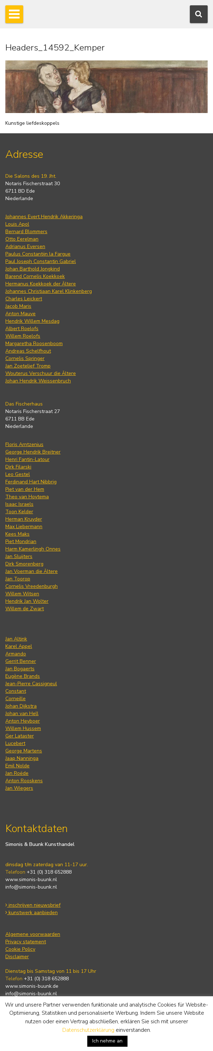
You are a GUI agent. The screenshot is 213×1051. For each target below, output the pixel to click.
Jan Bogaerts (20, 668)
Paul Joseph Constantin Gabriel (40, 261)
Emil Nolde (17, 765)
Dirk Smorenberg (24, 564)
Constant (15, 691)
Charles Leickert (23, 298)
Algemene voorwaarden (32, 934)
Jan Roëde (16, 773)
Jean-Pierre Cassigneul (31, 683)
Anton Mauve (20, 313)
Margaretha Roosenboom (34, 343)
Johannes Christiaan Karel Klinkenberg (48, 291)
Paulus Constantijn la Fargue (38, 254)
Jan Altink (16, 639)
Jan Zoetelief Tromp (28, 366)
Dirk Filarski (18, 466)
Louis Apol (17, 224)
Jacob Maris (18, 306)
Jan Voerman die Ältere (31, 571)
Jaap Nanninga (21, 758)
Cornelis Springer (25, 358)
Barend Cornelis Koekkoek (35, 276)
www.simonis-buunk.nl (31, 879)
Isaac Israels (19, 504)
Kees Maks (17, 534)
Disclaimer (17, 956)
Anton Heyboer (22, 721)
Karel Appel (18, 646)
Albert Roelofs (21, 328)
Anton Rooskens (24, 780)
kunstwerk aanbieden (31, 912)
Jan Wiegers (19, 788)
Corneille (15, 698)
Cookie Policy (20, 949)
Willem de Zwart (24, 608)
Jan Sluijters (18, 556)
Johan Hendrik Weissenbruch (38, 380)
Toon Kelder (19, 511)
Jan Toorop (17, 578)
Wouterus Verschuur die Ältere (40, 373)
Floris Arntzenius (24, 444)
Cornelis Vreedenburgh (31, 586)
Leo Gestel (17, 474)
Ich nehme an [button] (107, 1040)
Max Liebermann (23, 526)
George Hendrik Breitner (33, 452)
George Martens (23, 750)
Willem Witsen (22, 593)
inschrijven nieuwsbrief (33, 905)
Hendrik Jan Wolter (26, 601)
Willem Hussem (23, 728)
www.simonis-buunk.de (31, 986)
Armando (15, 653)
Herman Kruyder (23, 519)
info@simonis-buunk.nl (31, 887)
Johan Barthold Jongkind (32, 269)
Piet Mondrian (20, 541)
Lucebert (15, 743)
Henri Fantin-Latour (27, 459)
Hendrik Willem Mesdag (32, 321)
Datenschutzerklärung (88, 1030)
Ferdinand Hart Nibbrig (31, 481)
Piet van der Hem (24, 489)
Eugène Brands (22, 676)
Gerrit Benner (20, 661)
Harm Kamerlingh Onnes (33, 549)
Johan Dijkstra (21, 706)
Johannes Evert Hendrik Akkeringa (44, 216)
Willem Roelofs (22, 336)
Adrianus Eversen (25, 246)
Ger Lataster (19, 736)
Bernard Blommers (26, 231)
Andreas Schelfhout (28, 351)
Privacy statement (25, 941)
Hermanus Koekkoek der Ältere (40, 283)
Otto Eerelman (21, 239)
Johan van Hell (21, 713)
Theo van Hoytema (27, 496)
